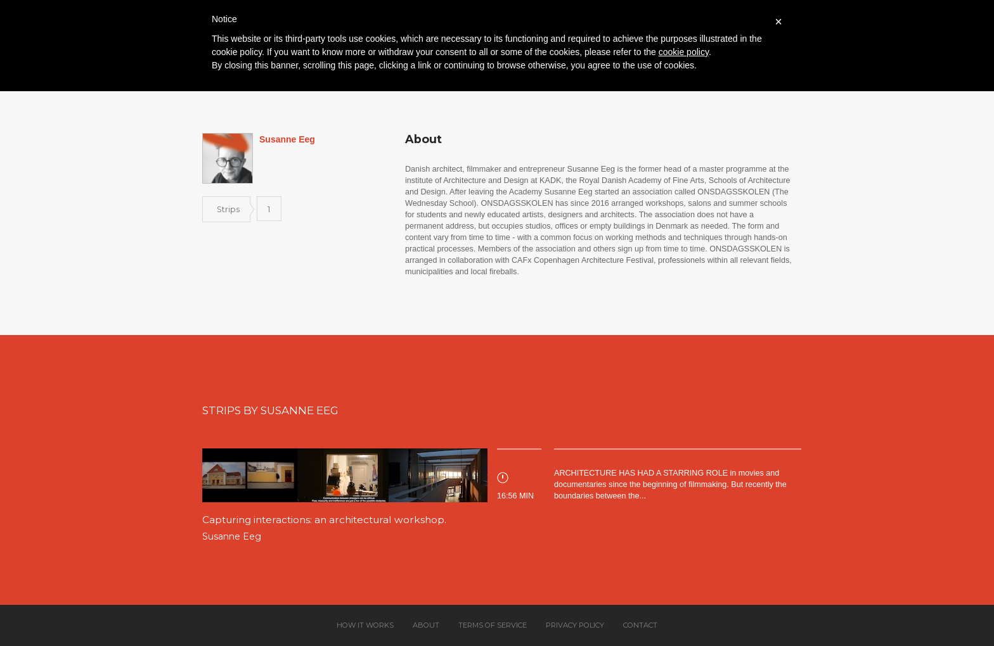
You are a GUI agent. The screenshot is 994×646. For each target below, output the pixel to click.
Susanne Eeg (231, 536)
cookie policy (684, 52)
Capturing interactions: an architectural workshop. (324, 520)
